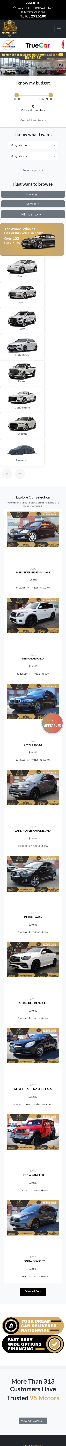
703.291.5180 (35, 16)
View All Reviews (33, 1421)
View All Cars (33, 1291)
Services (33, 203)
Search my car (33, 170)
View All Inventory (33, 120)
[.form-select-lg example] (33, 145)
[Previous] (3, 465)
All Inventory (33, 214)
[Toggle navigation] (59, 28)
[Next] (16, 465)
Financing (33, 194)
